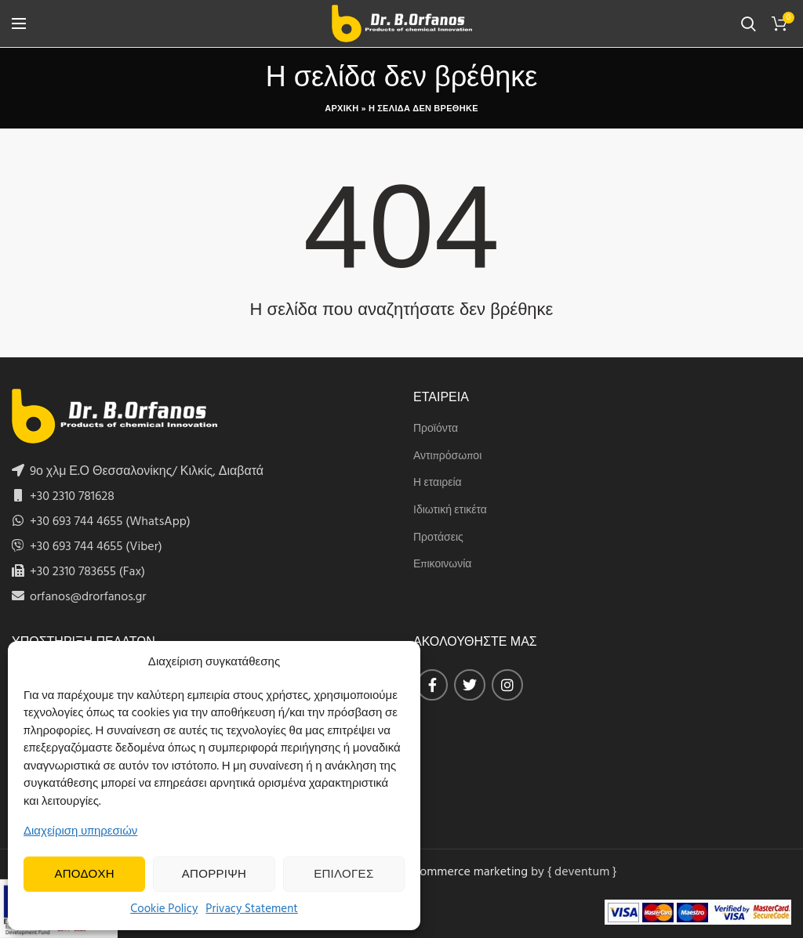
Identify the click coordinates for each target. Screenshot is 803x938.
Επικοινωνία (442, 565)
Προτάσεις (438, 538)
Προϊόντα (435, 429)
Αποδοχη (84, 874)
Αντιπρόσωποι (447, 457)
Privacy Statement (251, 909)
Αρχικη (341, 109)
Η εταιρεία (437, 483)
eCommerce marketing (466, 872)
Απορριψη (214, 874)
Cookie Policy (164, 909)
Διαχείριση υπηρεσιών (80, 831)
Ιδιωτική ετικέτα (450, 511)
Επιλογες (343, 874)
